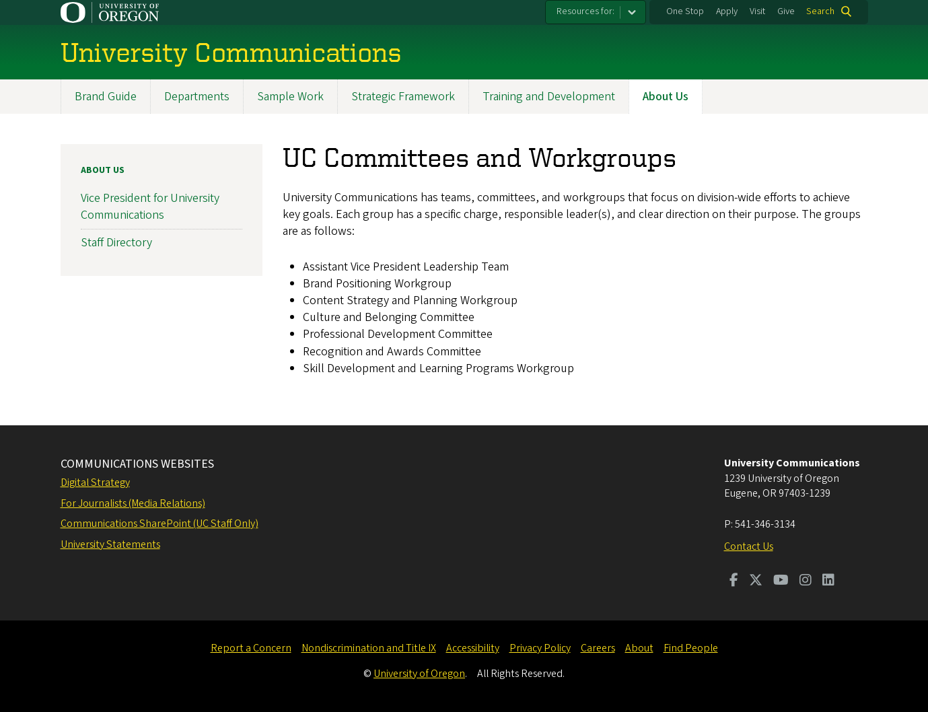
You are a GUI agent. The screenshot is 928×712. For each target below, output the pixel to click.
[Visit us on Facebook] (734, 581)
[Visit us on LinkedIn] (828, 581)
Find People (691, 648)
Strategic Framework (403, 96)
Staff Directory (116, 242)
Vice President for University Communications (150, 207)
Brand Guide (106, 96)
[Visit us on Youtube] (781, 581)
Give (786, 11)
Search (820, 11)
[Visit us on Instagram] (805, 581)
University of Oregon (419, 673)
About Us (665, 96)
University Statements (110, 544)
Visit (757, 11)
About (639, 648)
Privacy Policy (540, 648)
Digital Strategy (95, 482)
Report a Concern (251, 648)
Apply (727, 11)
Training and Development (549, 96)
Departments (196, 96)
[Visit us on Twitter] (756, 581)
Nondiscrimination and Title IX (368, 648)
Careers (598, 648)
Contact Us (748, 546)
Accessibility (472, 648)
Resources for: (585, 11)
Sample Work (290, 96)
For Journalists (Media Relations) (133, 503)
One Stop (685, 11)
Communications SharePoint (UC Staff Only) (159, 523)
